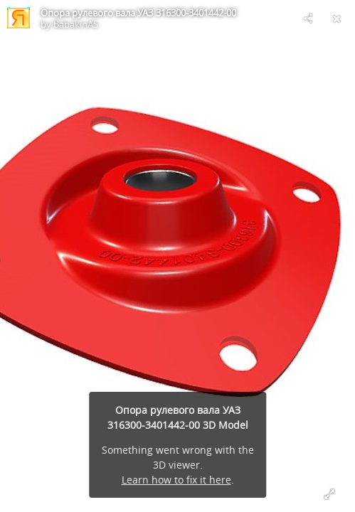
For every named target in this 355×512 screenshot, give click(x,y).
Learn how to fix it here (176, 479)
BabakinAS (75, 24)
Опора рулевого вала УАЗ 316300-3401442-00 (138, 12)
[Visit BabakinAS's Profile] (18, 18)
